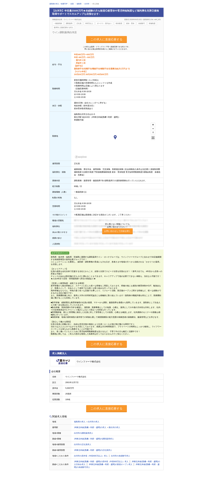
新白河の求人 (114, 427)
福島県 (79, 4)
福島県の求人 (79, 422)
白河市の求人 (93, 422)
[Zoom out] (153, 129)
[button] (115, 137)
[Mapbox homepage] (81, 156)
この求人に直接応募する (106, 39)
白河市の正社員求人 (82, 444)
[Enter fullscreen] (153, 138)
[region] (115, 140)
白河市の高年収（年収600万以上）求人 (91, 456)
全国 (72, 4)
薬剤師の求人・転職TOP (58, 4)
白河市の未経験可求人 (120, 456)
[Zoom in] (153, 125)
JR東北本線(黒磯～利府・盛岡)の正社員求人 (93, 450)
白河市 (86, 4)
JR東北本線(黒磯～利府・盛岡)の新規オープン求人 (110, 464)
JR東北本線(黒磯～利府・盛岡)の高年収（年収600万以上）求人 (101, 461)
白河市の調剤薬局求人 (83, 433)
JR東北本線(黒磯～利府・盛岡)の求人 (90, 427)
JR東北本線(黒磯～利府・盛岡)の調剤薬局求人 (94, 439)
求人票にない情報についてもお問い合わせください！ (117, 228)
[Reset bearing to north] (153, 133)
